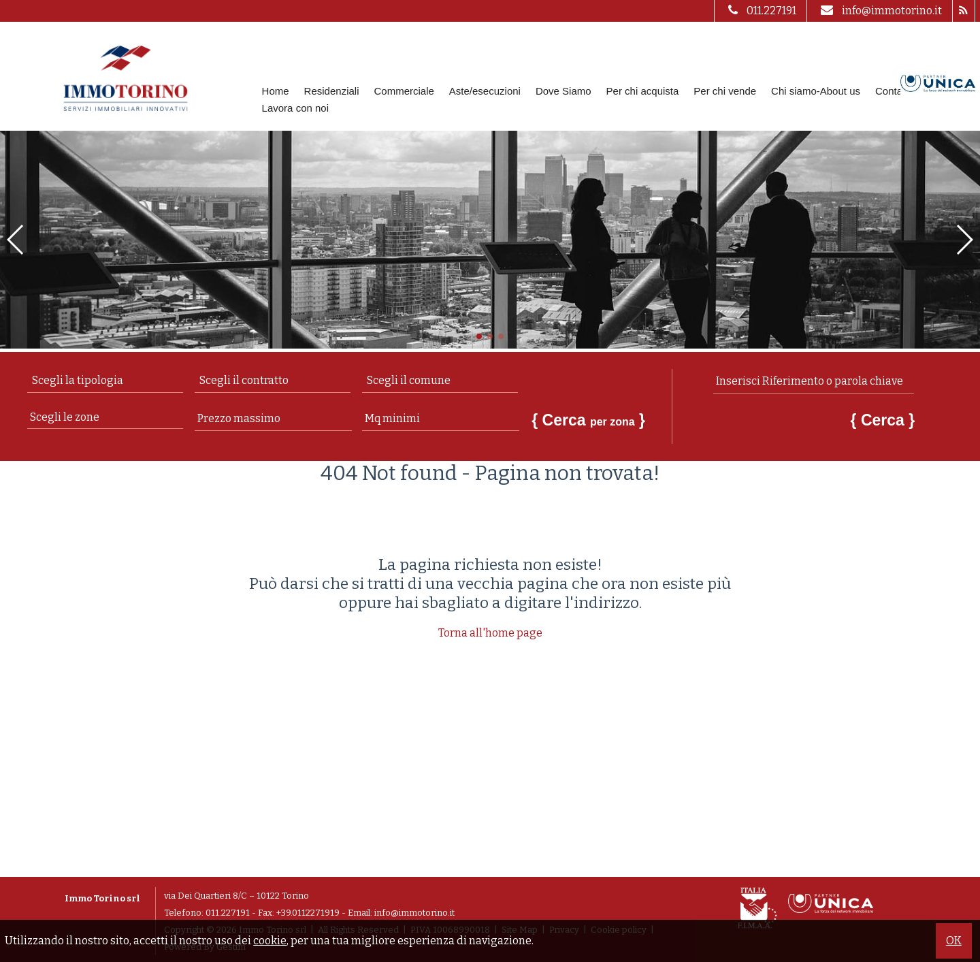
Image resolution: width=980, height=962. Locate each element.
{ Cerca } (588, 420)
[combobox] (105, 381)
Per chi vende (724, 91)
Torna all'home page (490, 632)
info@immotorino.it (879, 10)
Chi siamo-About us (815, 91)
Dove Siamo (563, 91)
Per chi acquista (642, 91)
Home (275, 91)
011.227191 (760, 10)
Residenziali (331, 91)
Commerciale (404, 91)
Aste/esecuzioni (485, 91)
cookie (270, 940)
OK (954, 940)
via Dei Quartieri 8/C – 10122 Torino (236, 896)
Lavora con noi (295, 108)
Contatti (893, 91)
